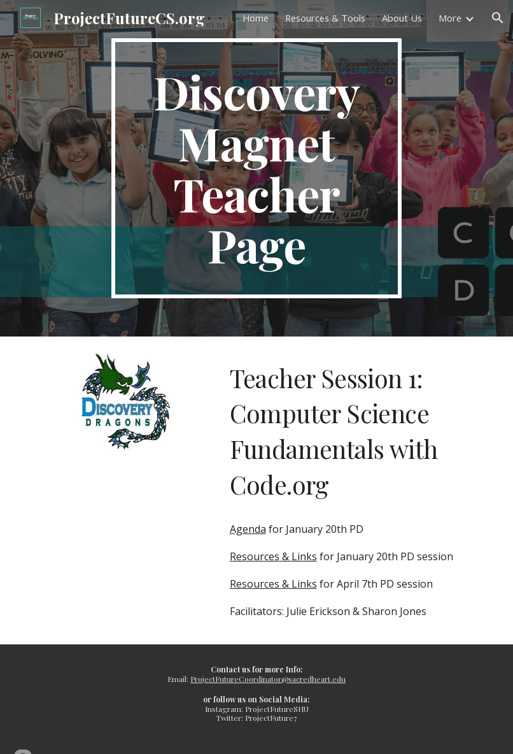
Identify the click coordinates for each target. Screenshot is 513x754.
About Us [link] (402, 17)
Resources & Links (273, 556)
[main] (256, 168)
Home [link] (255, 17)
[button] (497, 18)
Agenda (248, 529)
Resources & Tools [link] (325, 17)
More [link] (450, 17)
